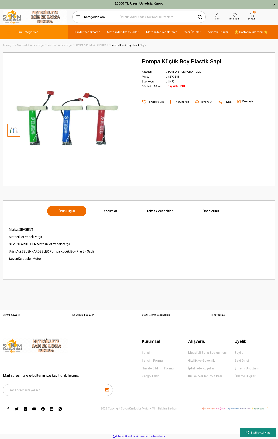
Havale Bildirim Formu (158, 368)
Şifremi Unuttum (247, 368)
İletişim (147, 353)
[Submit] (107, 390)
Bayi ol (239, 353)
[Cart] (252, 17)
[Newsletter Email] (58, 390)
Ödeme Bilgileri (245, 376)
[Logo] (35, 17)
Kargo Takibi (151, 376)
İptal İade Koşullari (201, 368)
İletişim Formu (152, 360)
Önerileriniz (211, 211)
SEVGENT (173, 76)
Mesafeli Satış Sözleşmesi (207, 353)
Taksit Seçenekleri (159, 211)
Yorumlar (110, 211)
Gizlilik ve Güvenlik (201, 360)
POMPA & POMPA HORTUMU (184, 71)
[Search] (161, 17)
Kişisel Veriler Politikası (205, 376)
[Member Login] (217, 17)
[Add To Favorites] (153, 102)
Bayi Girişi (242, 360)
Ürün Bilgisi (67, 211)
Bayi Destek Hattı (258, 433)
